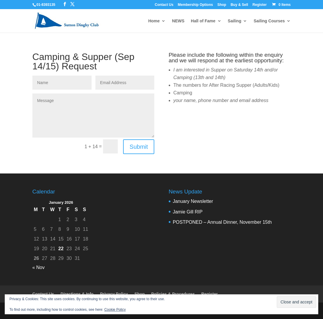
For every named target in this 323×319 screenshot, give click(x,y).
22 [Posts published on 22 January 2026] (61, 248)
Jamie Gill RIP (188, 211)
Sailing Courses (269, 21)
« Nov (38, 267)
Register (260, 5)
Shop (221, 5)
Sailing (234, 21)
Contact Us (164, 5)
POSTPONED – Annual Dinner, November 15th (222, 222)
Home (154, 21)
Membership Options (195, 5)
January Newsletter (193, 201)
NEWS (178, 21)
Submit (139, 146)
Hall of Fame (203, 21)
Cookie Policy (115, 310)
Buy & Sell (239, 5)
